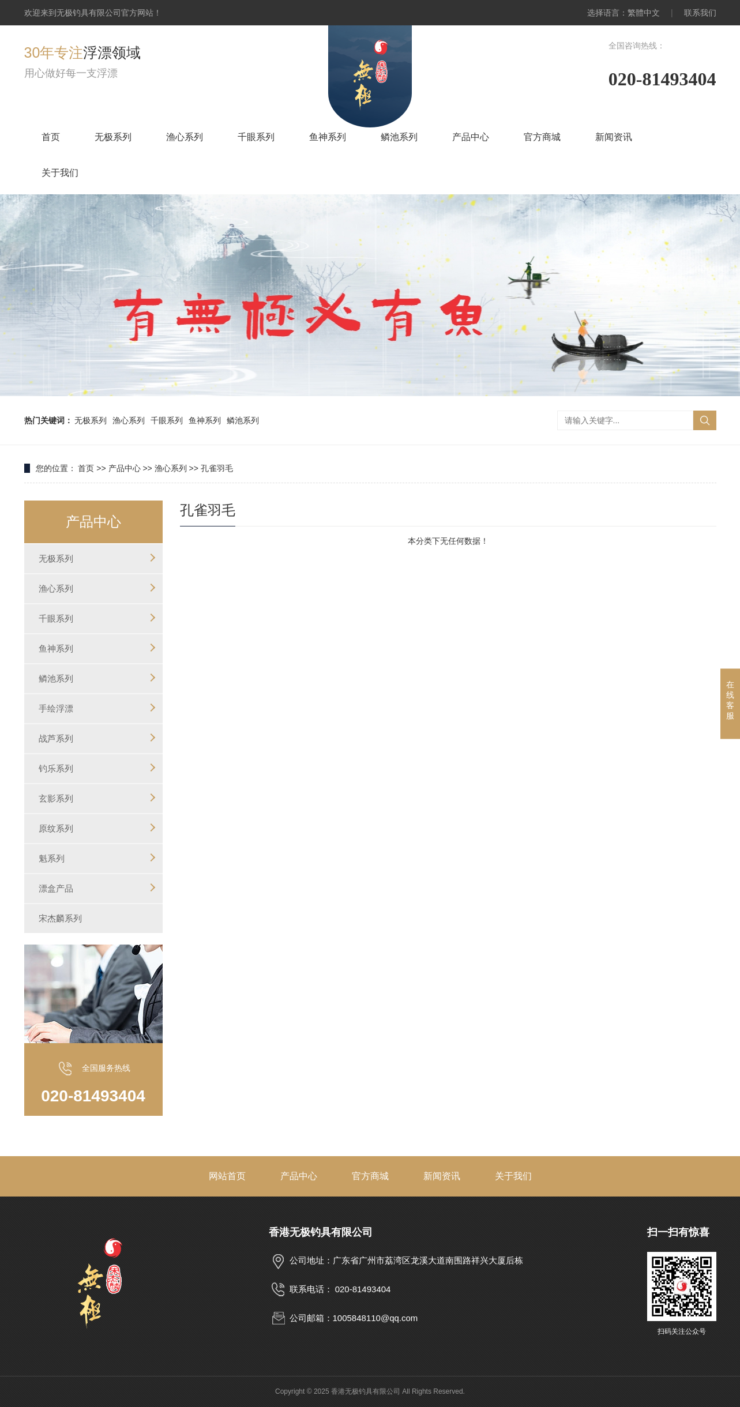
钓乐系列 (56, 768)
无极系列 (113, 137)
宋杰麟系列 (60, 918)
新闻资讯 (613, 137)
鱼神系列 (327, 137)
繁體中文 (644, 12)
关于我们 (60, 173)
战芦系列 (56, 738)
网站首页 (227, 1176)
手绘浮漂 (56, 708)
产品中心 (470, 137)
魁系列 (52, 858)
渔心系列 (184, 137)
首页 (51, 137)
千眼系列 (256, 137)
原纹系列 (56, 828)
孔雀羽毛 (217, 468)
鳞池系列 (399, 137)
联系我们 (700, 12)
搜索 (704, 420)
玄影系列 (56, 798)
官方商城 (542, 137)
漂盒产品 (56, 888)
